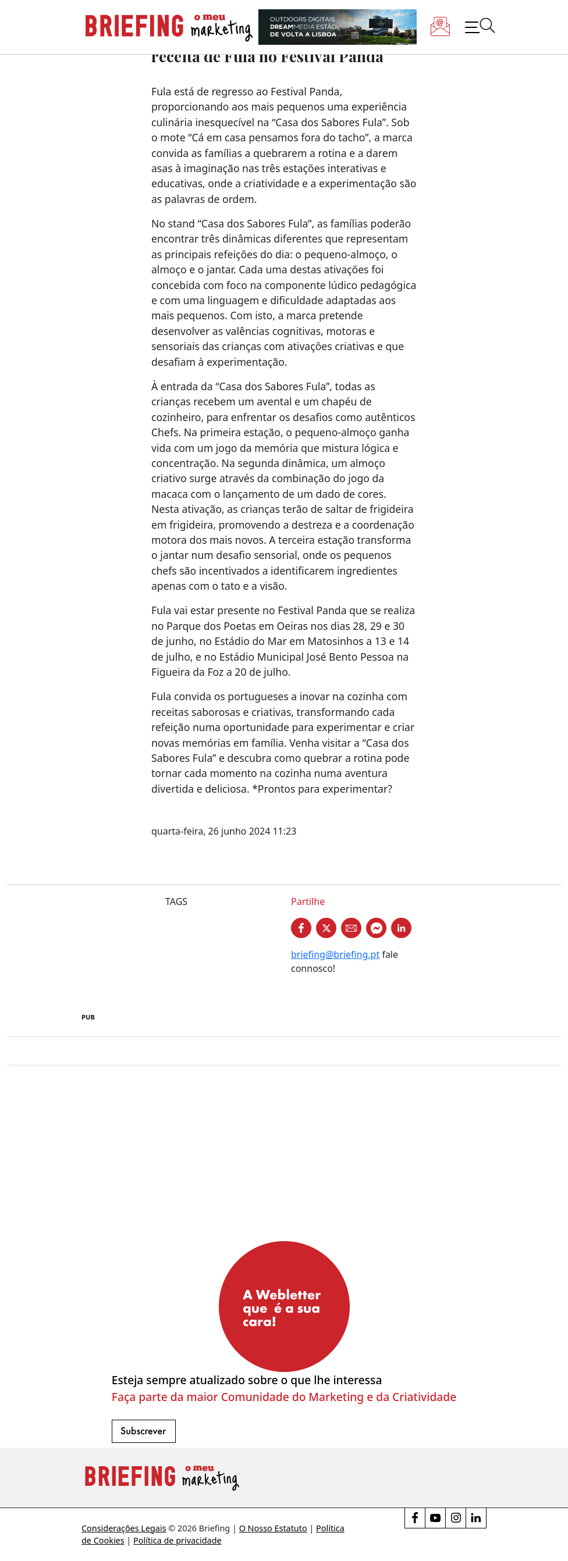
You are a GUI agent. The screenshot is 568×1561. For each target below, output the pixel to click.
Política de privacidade (177, 1540)
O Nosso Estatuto (273, 1528)
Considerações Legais (123, 1528)
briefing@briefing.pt (335, 954)
